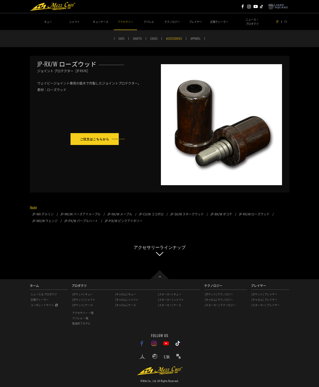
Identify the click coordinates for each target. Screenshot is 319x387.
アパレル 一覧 (80, 318)
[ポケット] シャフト (83, 300)
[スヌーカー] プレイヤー (266, 305)
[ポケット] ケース (82, 305)
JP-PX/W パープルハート (81, 220)
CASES (154, 38)
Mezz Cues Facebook (242, 6)
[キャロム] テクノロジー (219, 300)
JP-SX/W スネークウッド (187, 214)
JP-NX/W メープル (119, 214)
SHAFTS (137, 38)
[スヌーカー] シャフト (171, 300)
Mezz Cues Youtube (255, 6)
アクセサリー (125, 22)
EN (285, 21)
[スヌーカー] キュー (169, 294)
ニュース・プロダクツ (252, 21)
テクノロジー (172, 22)
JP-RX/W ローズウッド (254, 214)
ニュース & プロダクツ (43, 294)
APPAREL (196, 38)
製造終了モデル (81, 323)
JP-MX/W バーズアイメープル (80, 214)
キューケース (100, 22)
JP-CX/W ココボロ (151, 214)
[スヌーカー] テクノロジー (220, 305)
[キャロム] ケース (125, 305)
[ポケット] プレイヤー (264, 294)
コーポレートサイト (42, 305)
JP (277, 21)
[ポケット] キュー (82, 294)
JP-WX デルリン (43, 214)
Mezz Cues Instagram (249, 6)
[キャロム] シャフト (126, 300)
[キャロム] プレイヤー (264, 300)
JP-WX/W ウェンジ (45, 220)
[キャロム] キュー (125, 294)
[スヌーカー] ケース (169, 305)
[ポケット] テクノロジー (219, 294)
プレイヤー (195, 22)
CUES (122, 38)
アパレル (149, 22)
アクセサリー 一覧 (83, 313)
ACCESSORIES (174, 38)
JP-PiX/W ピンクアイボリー (123, 220)
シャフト (74, 22)
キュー (48, 22)
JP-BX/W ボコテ (221, 214)
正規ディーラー (219, 22)
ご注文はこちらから (94, 139)
